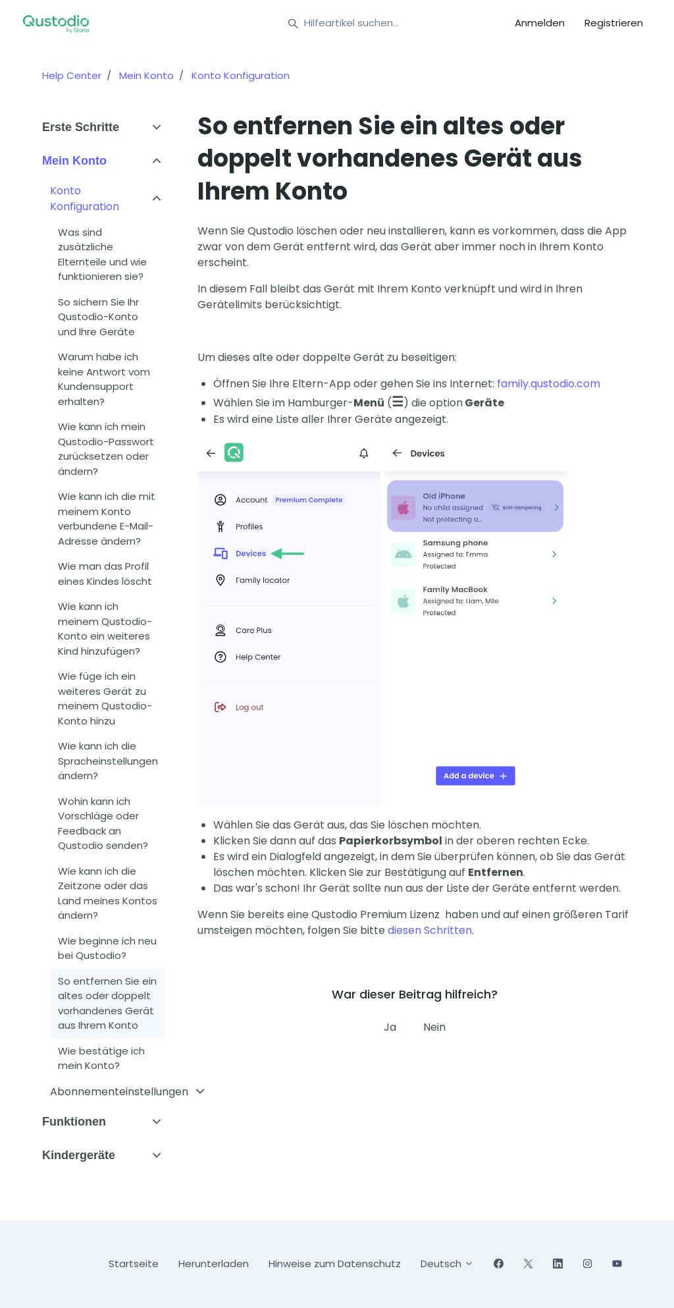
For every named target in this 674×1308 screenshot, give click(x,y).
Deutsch (447, 1263)
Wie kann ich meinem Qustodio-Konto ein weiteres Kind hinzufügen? (105, 628)
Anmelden (540, 23)
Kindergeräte (78, 1155)
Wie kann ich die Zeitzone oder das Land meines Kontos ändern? (107, 893)
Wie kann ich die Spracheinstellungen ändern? (108, 760)
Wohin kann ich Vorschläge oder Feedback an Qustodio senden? (103, 823)
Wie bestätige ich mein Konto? (101, 1058)
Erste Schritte (80, 127)
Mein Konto (146, 75)
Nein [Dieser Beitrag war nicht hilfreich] (434, 1027)
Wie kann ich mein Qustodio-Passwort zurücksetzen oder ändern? (106, 449)
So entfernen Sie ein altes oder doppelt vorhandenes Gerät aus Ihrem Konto (107, 1003)
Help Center (71, 75)
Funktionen (74, 1121)
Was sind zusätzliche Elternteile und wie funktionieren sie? (102, 254)
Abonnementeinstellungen (119, 1091)
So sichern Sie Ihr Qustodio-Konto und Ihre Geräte (98, 317)
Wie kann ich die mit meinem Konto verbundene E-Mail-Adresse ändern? (106, 518)
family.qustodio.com (548, 383)
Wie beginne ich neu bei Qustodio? (107, 948)
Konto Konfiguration (241, 75)
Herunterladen (213, 1263)
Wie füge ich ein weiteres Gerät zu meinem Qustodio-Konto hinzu (105, 698)
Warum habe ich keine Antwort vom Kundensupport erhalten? (104, 379)
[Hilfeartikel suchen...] (383, 24)
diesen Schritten (430, 930)
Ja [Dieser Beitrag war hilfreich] (390, 1027)
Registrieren (613, 23)
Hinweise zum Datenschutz (335, 1263)
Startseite (134, 1263)
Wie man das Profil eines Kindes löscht (105, 573)
